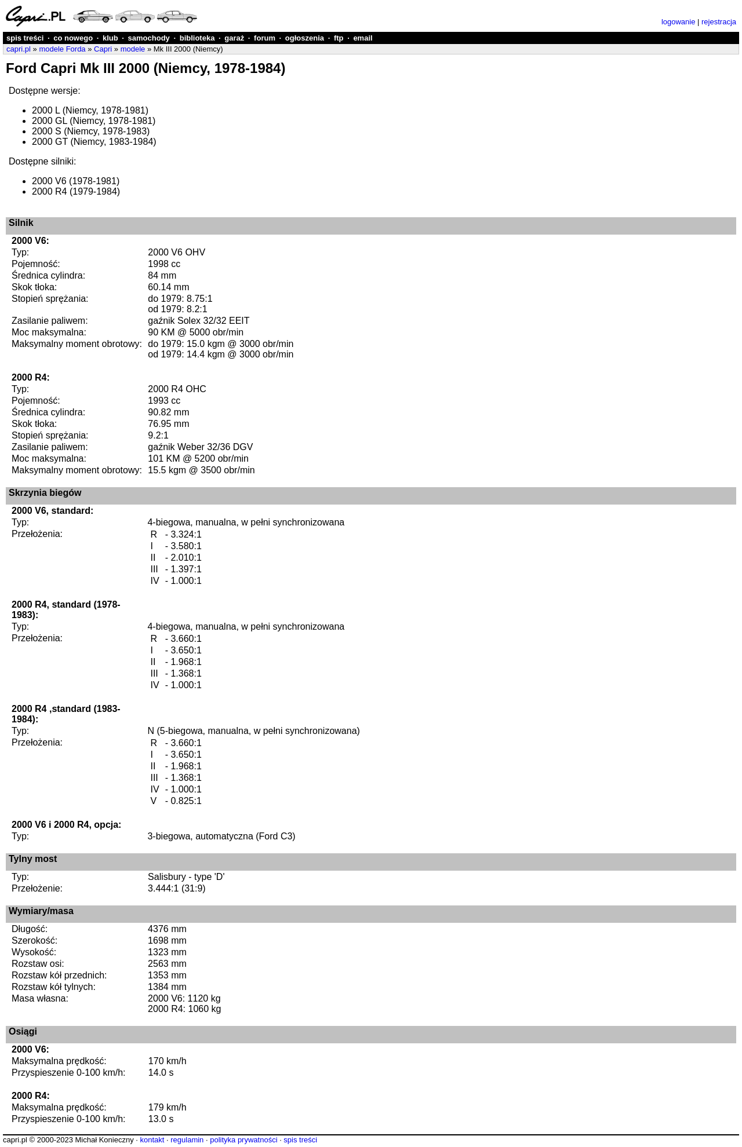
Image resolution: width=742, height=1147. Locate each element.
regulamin (186, 1139)
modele (133, 49)
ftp (339, 38)
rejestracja (718, 21)
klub (110, 38)
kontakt (152, 1139)
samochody (149, 38)
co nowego (73, 38)
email (362, 38)
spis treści (24, 38)
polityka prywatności (243, 1139)
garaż (234, 38)
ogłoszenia (304, 38)
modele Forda (62, 49)
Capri (103, 49)
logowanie (678, 21)
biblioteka (197, 38)
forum (264, 38)
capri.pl (18, 49)
